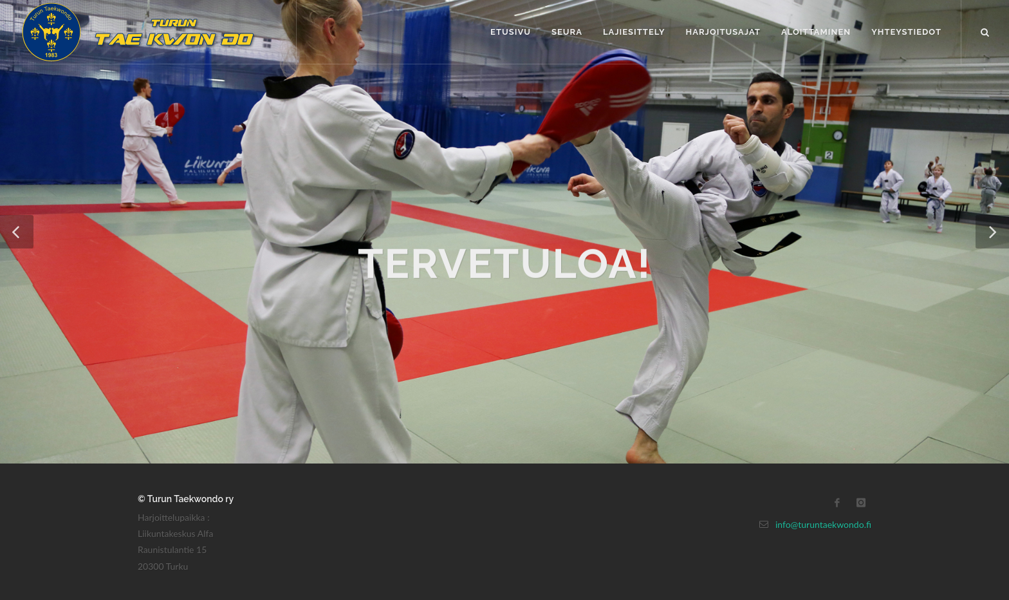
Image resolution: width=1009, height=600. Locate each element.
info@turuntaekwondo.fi (823, 524)
